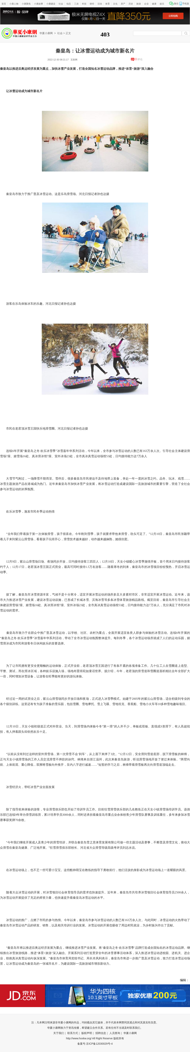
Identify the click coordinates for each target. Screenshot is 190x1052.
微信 (176, 3)
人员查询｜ (116, 1033)
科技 (84, 3)
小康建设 (50, 3)
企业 (146, 3)
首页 (4, 3)
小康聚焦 (26, 3)
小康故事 (38, 3)
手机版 (185, 3)
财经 (92, 3)
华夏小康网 (46, 33)
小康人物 (13, 3)
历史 (131, 3)
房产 (123, 3)
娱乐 (162, 3)
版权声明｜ (88, 1033)
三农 (76, 3)
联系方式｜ (74, 1033)
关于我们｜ (60, 1033)
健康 (154, 3)
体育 (107, 3)
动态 (68, 3)
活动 (99, 3)
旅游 (138, 3)
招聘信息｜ (102, 1033)
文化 (115, 3)
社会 (61, 3)
